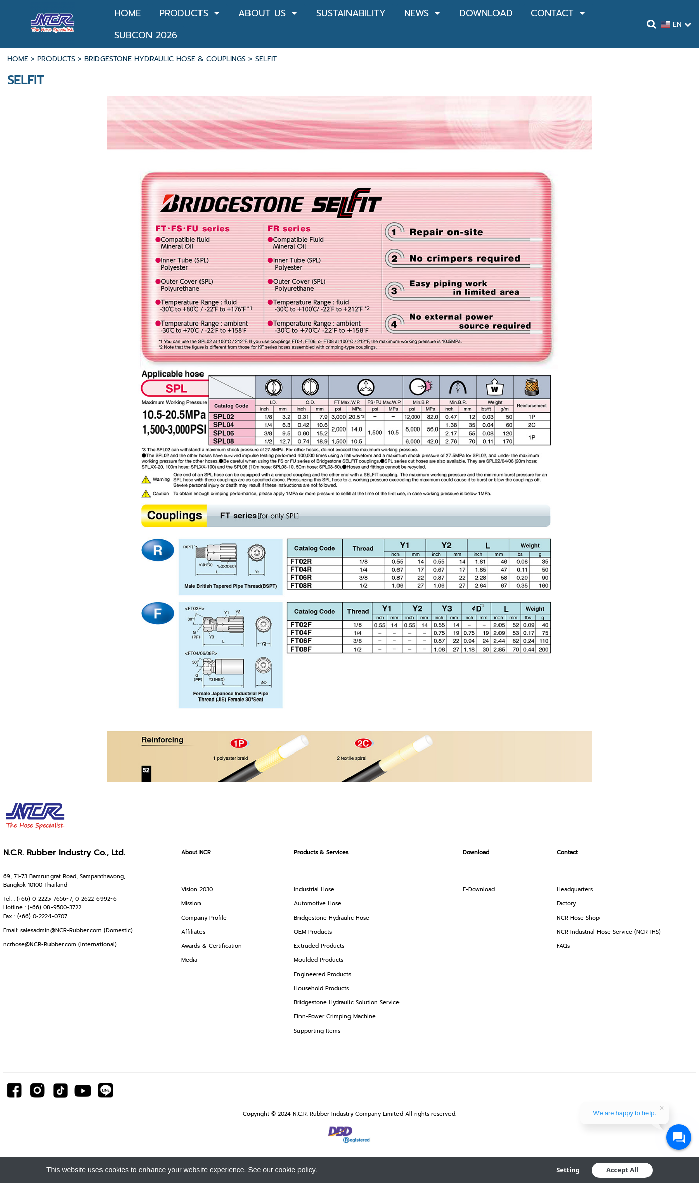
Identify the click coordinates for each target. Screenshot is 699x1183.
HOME (17, 58)
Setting (568, 1170)
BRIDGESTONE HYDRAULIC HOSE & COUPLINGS (165, 58)
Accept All (622, 1170)
